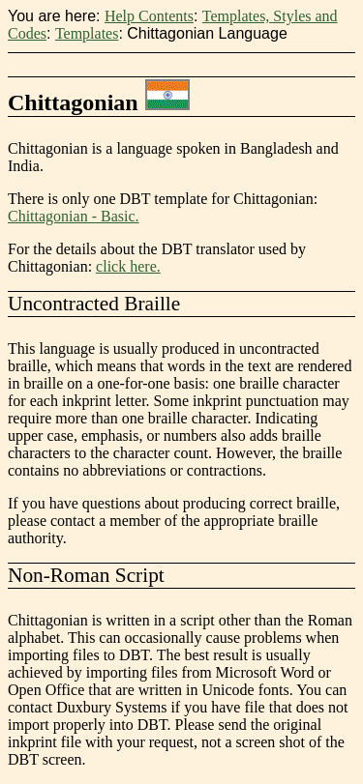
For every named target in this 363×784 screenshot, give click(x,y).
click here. (128, 266)
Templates (87, 33)
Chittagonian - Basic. (73, 216)
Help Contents (149, 16)
